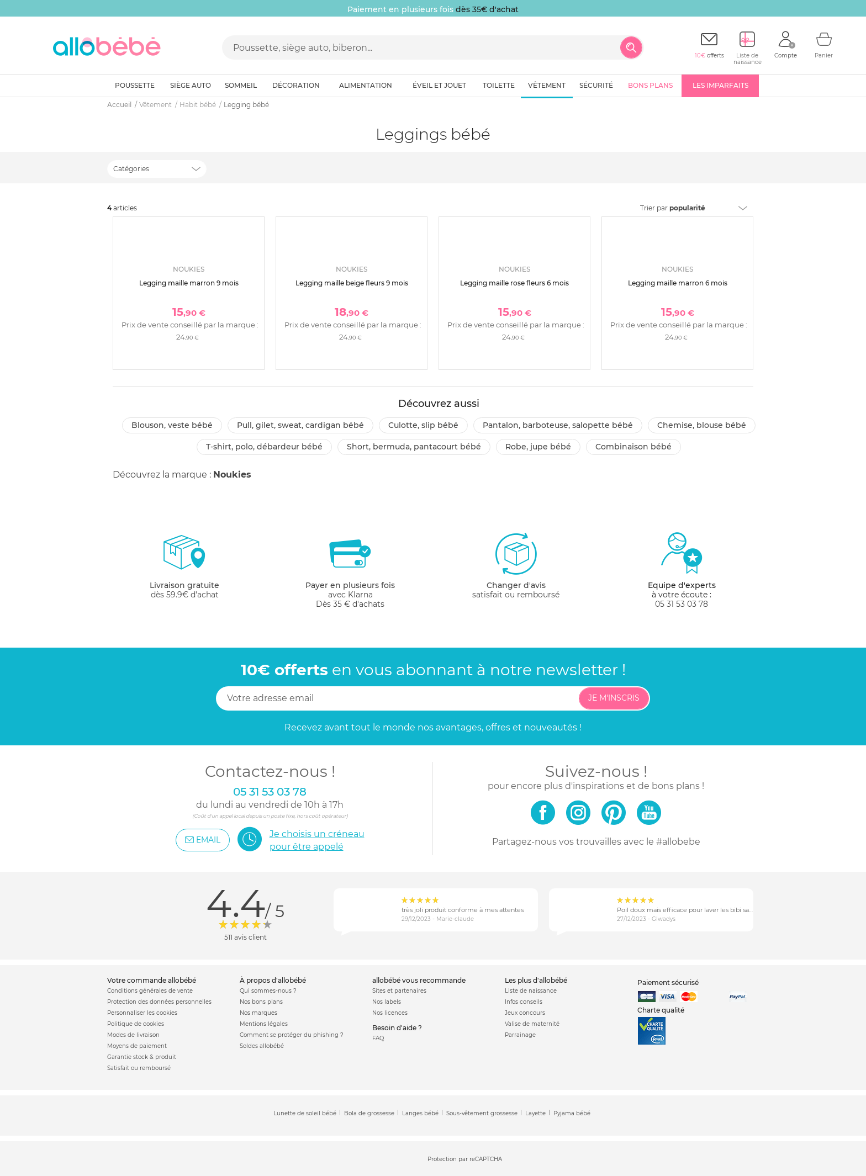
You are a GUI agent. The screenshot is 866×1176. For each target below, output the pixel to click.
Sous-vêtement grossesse (482, 1113)
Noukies (232, 474)
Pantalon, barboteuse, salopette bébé (558, 425)
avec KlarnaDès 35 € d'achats (350, 570)
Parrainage (520, 1035)
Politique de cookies (135, 1023)
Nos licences (390, 1012)
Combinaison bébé (633, 447)
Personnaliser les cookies (142, 1012)
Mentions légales (264, 1023)
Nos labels (386, 1001)
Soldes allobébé (262, 1046)
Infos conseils (523, 1001)
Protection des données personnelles (159, 1001)
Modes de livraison (133, 1035)
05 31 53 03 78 (681, 604)
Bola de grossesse (369, 1113)
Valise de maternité (532, 1023)
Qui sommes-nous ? (268, 990)
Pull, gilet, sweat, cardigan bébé (300, 425)
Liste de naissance (531, 990)
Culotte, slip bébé (423, 425)
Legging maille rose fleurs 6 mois (514, 283)
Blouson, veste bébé (172, 425)
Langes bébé (420, 1113)
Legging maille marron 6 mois (677, 283)
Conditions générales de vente (150, 990)
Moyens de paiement (137, 1046)
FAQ (378, 1038)
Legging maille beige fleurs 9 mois (351, 283)
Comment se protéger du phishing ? (292, 1035)
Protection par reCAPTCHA (464, 1159)
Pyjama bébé (571, 1113)
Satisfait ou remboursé (139, 1068)
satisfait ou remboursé (515, 565)
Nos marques (258, 1012)
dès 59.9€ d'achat (184, 570)
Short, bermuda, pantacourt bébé (414, 447)
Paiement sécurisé (668, 982)
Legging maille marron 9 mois (189, 283)
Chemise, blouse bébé (701, 425)
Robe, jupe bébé (538, 447)
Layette (535, 1113)
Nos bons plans (261, 1001)
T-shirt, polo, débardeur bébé (264, 447)
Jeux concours (525, 1012)
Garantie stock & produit (141, 1057)
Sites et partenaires (399, 990)
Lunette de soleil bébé (304, 1113)
